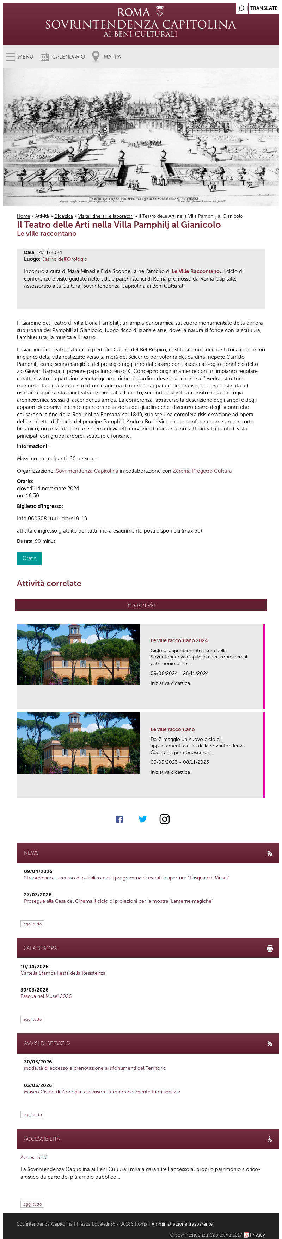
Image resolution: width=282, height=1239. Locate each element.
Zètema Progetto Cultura (202, 471)
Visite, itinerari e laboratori (105, 216)
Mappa (112, 57)
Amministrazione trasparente (182, 1224)
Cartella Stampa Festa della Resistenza (62, 973)
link (260, 701)
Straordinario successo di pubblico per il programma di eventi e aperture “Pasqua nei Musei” (126, 878)
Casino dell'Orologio (64, 259)
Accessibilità (34, 1157)
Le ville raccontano (173, 729)
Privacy (257, 1235)
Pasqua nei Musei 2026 (46, 996)
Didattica (63, 216)
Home (23, 216)
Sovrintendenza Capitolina (87, 471)
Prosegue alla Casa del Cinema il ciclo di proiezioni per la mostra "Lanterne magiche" (118, 901)
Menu (25, 57)
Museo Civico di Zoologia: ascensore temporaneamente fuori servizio (102, 1092)
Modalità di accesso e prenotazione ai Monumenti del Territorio (95, 1068)
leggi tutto (32, 923)
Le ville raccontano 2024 (179, 641)
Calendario (68, 57)
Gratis (29, 558)
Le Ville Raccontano (196, 271)
